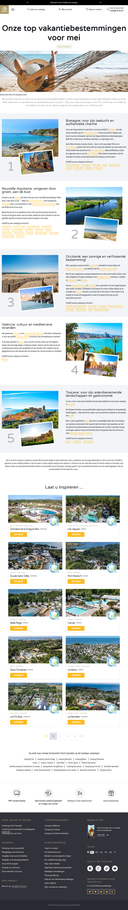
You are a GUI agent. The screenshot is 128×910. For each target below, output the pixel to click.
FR (106, 852)
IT (115, 852)
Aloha (90, 309)
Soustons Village (8, 236)
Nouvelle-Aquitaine (35, 201)
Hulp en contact (51, 848)
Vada (87, 421)
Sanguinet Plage (41, 233)
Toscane (71, 404)
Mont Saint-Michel (97, 150)
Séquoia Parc (7, 226)
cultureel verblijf (22, 336)
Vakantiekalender (64, 46)
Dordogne (5, 204)
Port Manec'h (86, 165)
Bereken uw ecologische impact (57, 856)
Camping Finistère (52, 830)
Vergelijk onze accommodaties (14, 856)
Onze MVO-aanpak (10, 864)
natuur (17, 197)
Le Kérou (69, 168)
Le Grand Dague (17, 229)
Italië (71, 415)
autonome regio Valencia (33, 333)
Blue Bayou (70, 309)
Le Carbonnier (46, 226)
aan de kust (93, 265)
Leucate (79, 292)
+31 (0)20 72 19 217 (19, 886)
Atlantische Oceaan (91, 133)
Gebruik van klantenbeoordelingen (59, 879)
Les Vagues (102, 306)
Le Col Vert (6, 229)
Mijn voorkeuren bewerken (55, 887)
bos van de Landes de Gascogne (44, 204)
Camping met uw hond (11, 833)
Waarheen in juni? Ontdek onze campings (64, 3)
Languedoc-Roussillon (108, 269)
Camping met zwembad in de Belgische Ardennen (18, 830)
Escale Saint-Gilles (72, 165)
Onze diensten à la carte (12, 871)
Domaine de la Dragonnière (76, 306)
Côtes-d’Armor (92, 153)
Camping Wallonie (52, 826)
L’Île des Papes (81, 309)
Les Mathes (29, 229)
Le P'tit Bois (78, 168)
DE (110, 852)
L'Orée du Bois (19, 233)
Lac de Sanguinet (33, 226)
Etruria (68, 441)
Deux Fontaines (114, 165)
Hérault (84, 280)
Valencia (16, 333)
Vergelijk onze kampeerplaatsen (15, 860)
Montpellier (72, 280)
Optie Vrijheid (50, 883)
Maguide (48, 229)
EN (97, 852)
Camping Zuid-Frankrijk (12, 826)
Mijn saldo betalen (52, 864)
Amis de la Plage (19, 226)
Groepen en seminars (11, 868)
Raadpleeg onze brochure (13, 852)
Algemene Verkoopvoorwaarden (58, 868)
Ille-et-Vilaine (71, 147)
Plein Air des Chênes (115, 306)
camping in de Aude (79, 285)
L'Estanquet (39, 229)
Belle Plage (96, 165)
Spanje (21, 342)
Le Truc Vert (20, 236)
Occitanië (92, 285)
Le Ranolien (89, 168)
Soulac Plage (53, 233)
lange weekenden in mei (75, 269)
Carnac (104, 165)
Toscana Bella (88, 441)
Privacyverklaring (51, 875)
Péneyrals (29, 233)
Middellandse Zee (103, 277)
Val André (98, 168)
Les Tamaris (92, 306)
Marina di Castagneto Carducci (81, 433)
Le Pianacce (77, 441)
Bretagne (112, 129)
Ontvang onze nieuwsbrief (13, 848)
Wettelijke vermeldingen (54, 871)
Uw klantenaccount (52, 852)
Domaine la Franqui (101, 309)
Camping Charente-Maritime (56, 833)
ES (101, 852)
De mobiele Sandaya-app (55, 860)
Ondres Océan (7, 233)
